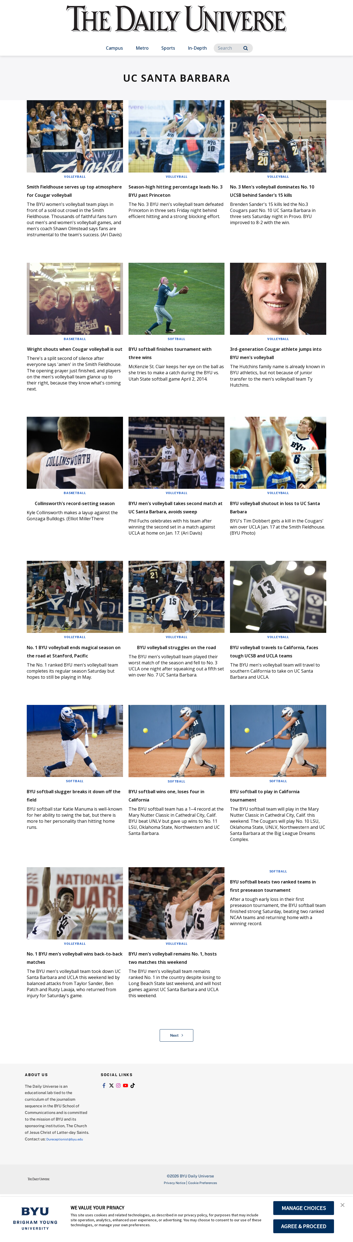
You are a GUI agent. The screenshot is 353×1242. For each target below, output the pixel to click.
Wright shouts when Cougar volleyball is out (73, 360)
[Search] (233, 48)
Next (176, 1076)
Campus (114, 48)
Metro (142, 48)
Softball (176, 347)
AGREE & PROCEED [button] (304, 1226)
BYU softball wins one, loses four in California (174, 827)
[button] (343, 1206)
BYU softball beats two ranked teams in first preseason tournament (268, 922)
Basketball (74, 347)
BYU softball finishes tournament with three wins (175, 360)
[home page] (176, 25)
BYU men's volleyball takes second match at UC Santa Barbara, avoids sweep (172, 527)
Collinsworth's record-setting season (74, 523)
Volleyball (75, 176)
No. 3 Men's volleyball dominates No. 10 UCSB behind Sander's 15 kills (268, 194)
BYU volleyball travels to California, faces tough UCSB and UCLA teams (276, 679)
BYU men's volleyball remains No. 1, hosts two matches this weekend (176, 994)
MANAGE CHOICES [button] (304, 1208)
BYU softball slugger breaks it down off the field (72, 827)
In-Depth (197, 48)
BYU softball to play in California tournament (267, 827)
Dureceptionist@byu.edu (47, 1186)
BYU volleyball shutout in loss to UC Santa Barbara (278, 523)
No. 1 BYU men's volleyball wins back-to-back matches (71, 990)
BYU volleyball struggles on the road (173, 675)
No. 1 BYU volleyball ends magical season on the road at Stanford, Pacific (71, 679)
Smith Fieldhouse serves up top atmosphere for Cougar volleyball (71, 194)
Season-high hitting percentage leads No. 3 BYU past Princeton (173, 194)
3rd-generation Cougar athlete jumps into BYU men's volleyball (268, 365)
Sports (168, 48)
